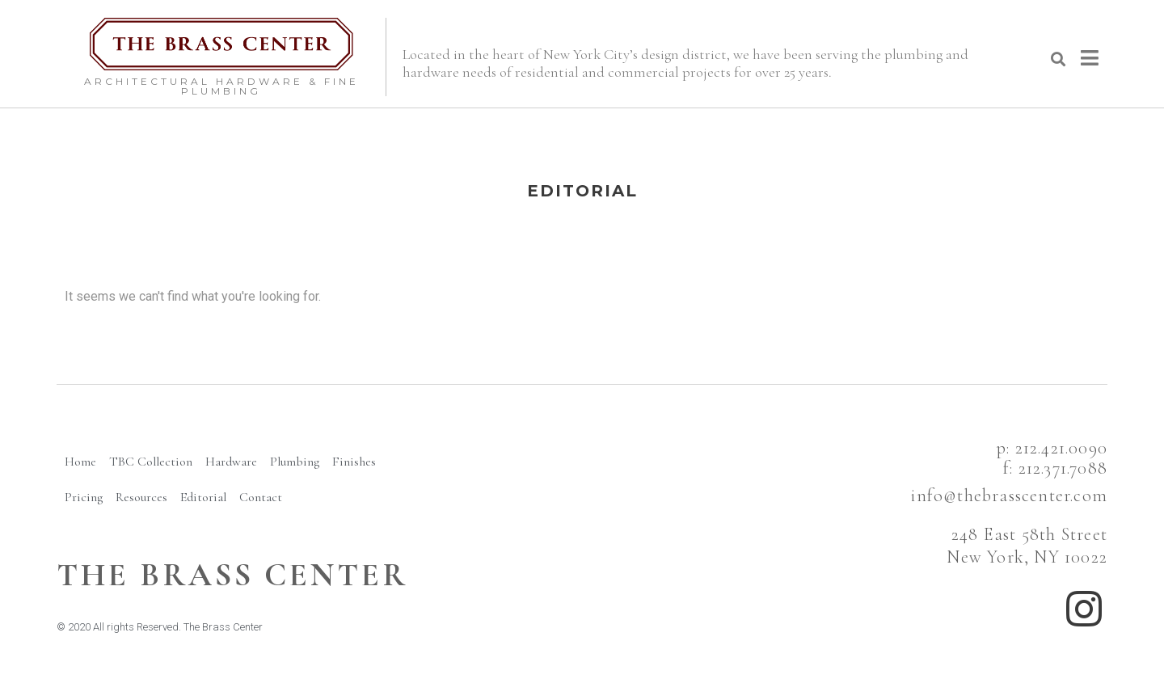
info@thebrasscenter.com (1009, 495)
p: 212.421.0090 (1052, 447)
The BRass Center (232, 574)
